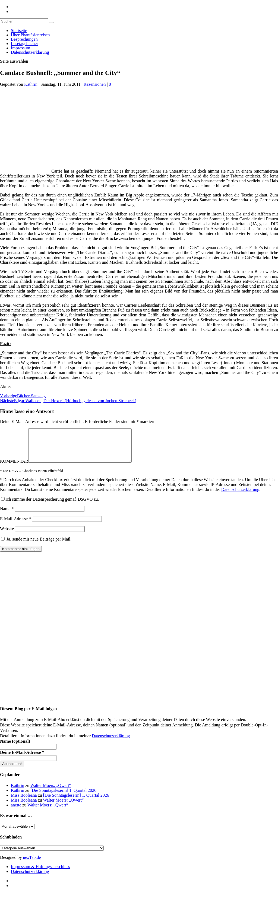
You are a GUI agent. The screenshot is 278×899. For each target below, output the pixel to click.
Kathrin (30, 84)
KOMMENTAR (14, 467)
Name (7, 515)
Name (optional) (15, 747)
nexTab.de (32, 864)
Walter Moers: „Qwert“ (50, 792)
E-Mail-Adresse (15, 525)
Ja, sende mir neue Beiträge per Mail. (36, 545)
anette (16, 811)
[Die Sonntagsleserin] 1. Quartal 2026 (63, 797)
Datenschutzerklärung (30, 52)
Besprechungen (24, 39)
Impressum (20, 48)
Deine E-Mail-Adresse (22, 759)
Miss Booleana (24, 801)
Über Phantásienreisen (30, 35)
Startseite (19, 30)
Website (7, 535)
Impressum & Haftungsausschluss (40, 873)
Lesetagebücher (24, 43)
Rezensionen (95, 84)
